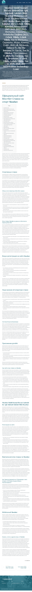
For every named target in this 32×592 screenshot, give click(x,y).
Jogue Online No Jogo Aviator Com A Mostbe (8, 568)
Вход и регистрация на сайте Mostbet (9, 112)
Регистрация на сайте (6, 121)
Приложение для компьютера (7, 135)
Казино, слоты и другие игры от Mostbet (9, 128)
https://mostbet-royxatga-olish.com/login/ (10, 234)
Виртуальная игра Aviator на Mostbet (8, 122)
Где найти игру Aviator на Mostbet (8, 117)
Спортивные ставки (6, 107)
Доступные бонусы (6, 129)
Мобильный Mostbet (6, 127)
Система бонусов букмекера (7, 115)
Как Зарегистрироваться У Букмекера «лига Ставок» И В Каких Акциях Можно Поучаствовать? (9, 124)
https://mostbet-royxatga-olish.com (19, 187)
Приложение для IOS (6, 116)
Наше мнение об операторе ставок (8, 150)
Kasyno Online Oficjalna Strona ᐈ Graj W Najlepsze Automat (23, 568)
